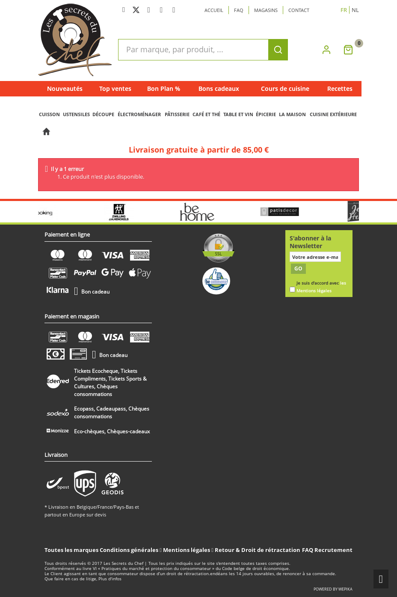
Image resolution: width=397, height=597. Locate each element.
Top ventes (115, 88)
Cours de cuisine (285, 88)
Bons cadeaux (218, 88)
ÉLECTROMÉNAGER (139, 114)
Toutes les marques (71, 550)
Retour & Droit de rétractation (257, 550)
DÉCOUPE (103, 114)
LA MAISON (292, 114)
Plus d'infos (109, 579)
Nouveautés (65, 88)
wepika (345, 589)
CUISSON (49, 114)
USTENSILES (76, 114)
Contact (298, 10)
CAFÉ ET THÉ (206, 114)
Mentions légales (187, 550)
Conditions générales (130, 550)
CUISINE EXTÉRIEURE (333, 114)
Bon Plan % (163, 88)
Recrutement (333, 550)
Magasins (266, 10)
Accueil (213, 10)
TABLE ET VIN (238, 114)
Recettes (340, 88)
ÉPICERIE (266, 114)
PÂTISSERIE (177, 114)
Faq (238, 10)
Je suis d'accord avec (321, 287)
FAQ (307, 550)
